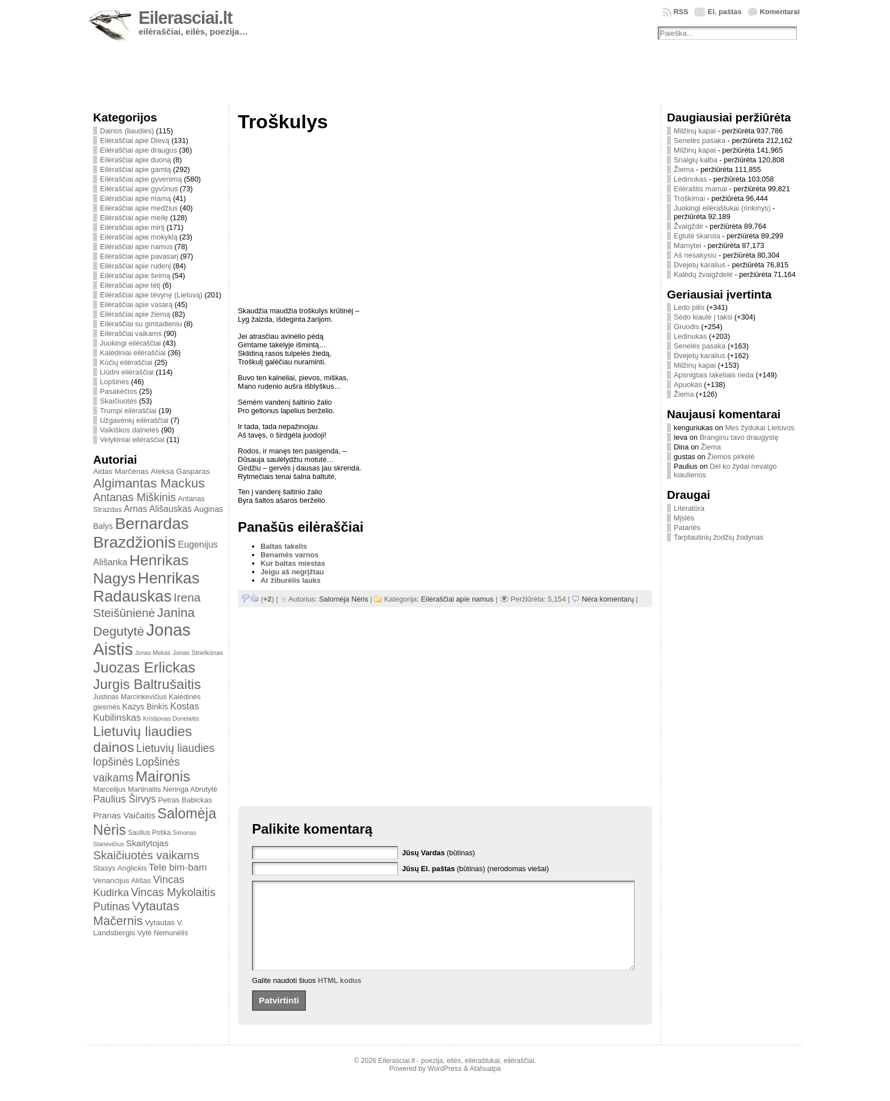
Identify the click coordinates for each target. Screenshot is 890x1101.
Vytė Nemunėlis (162, 932)
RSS (681, 11)
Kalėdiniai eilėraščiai (133, 352)
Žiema (684, 169)
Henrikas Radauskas (146, 587)
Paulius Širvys (124, 799)
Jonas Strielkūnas (198, 652)
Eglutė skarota (697, 236)
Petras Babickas (185, 800)
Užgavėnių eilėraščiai (134, 420)
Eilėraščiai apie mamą (135, 198)
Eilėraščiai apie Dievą (134, 140)
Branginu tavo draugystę (739, 437)
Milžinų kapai (695, 131)
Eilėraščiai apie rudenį (135, 266)
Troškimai (689, 198)
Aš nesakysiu (695, 255)
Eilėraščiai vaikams (131, 333)
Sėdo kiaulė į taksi (703, 317)
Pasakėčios (118, 391)
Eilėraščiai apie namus (136, 246)
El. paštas (725, 11)
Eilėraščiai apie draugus (138, 150)
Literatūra (689, 508)
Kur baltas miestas (293, 563)
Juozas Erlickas (144, 667)
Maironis (163, 776)
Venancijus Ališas (122, 880)
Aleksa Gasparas (179, 471)
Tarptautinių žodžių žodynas (718, 537)
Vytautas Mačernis (136, 913)
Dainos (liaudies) (127, 131)
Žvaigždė (688, 226)
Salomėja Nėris (343, 599)
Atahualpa (485, 1086)
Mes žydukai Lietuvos (759, 427)
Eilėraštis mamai (700, 188)
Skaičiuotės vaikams (146, 855)
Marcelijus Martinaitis (127, 789)
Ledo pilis (689, 307)
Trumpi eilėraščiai (128, 410)
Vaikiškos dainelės (129, 430)
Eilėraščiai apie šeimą (135, 275)
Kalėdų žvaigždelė (703, 274)
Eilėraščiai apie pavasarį (139, 256)
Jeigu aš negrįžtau (292, 572)
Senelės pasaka (699, 140)
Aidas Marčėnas (121, 471)
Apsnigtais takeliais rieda (714, 375)
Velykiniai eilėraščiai (132, 439)
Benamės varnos (289, 554)
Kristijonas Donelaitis (171, 718)
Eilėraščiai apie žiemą (135, 314)
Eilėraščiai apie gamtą (135, 169)
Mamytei (687, 245)
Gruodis (686, 326)
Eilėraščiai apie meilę (134, 217)
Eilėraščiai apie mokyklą (139, 237)
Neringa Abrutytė (190, 789)
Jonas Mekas (153, 652)
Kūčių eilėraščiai (126, 362)
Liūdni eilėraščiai (127, 372)
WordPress (444, 1086)
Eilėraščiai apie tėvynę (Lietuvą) (151, 295)
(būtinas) (438, 852)
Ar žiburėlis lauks (291, 580)
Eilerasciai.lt (185, 18)
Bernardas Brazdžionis (141, 532)
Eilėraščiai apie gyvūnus (139, 188)
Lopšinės (114, 381)
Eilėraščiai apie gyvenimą (141, 179)
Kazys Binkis (145, 706)
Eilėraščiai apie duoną (135, 160)
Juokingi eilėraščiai (130, 343)
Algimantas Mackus (149, 483)
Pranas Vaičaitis (124, 815)
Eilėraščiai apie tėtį (130, 285)
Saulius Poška (149, 833)
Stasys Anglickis (120, 868)
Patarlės (687, 527)
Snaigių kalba (695, 160)
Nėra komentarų (608, 599)
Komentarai (780, 11)
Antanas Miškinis (134, 497)
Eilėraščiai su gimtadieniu (141, 324)
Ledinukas (690, 179)
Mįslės (684, 518)
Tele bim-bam (178, 867)
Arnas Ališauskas (158, 509)
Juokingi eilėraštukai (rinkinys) (722, 208)
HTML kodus (340, 997)
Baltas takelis (284, 546)
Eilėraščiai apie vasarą (136, 304)
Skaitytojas (147, 843)
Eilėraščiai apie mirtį (132, 227)
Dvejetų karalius (699, 264)
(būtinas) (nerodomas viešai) (475, 868)
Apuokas (688, 384)
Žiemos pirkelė (730, 456)
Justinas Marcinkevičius (130, 697)
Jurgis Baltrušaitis (147, 684)
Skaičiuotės (118, 401)
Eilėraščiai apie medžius (139, 208)
